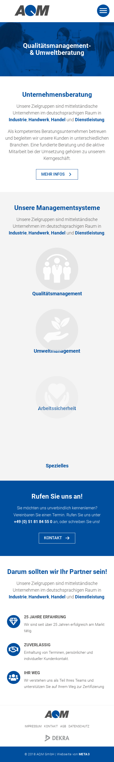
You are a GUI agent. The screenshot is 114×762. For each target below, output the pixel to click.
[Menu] (103, 10)
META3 (84, 754)
